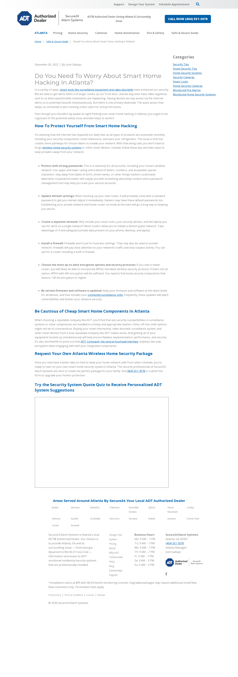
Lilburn (151, 579)
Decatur (133, 590)
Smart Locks (180, 81)
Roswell (75, 597)
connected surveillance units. (105, 367)
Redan (55, 579)
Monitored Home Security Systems (194, 94)
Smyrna (171, 590)
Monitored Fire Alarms (187, 90)
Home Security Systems (187, 73)
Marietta (94, 579)
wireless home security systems (61, 219)
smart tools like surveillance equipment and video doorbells (96, 161)
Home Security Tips (185, 68)
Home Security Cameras (187, 86)
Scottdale (95, 590)
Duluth (151, 590)
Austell (74, 590)
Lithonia (56, 590)
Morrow (75, 579)
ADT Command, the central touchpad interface (109, 413)
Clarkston (115, 579)
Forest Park (193, 590)
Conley (190, 579)
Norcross (114, 590)
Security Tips (181, 64)
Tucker (55, 597)
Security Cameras (183, 77)
